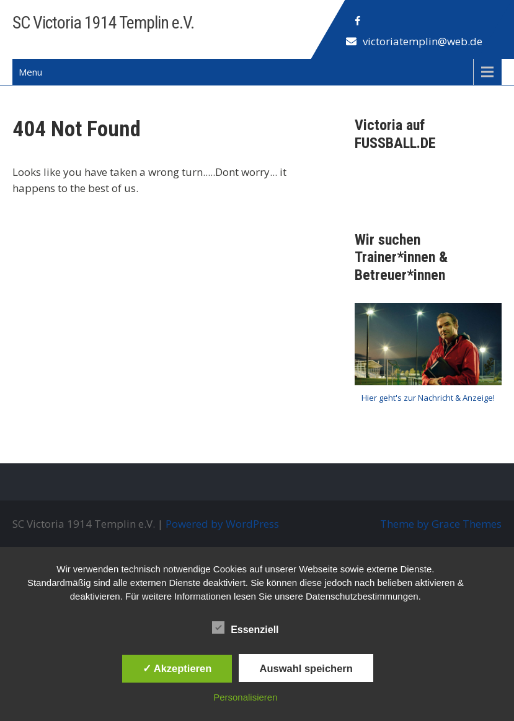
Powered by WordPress (222, 524)
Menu (30, 72)
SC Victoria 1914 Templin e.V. (103, 22)
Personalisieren (245, 697)
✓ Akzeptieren (177, 668)
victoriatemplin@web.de (422, 41)
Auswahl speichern (305, 668)
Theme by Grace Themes (441, 524)
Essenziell (245, 627)
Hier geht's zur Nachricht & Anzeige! (428, 397)
